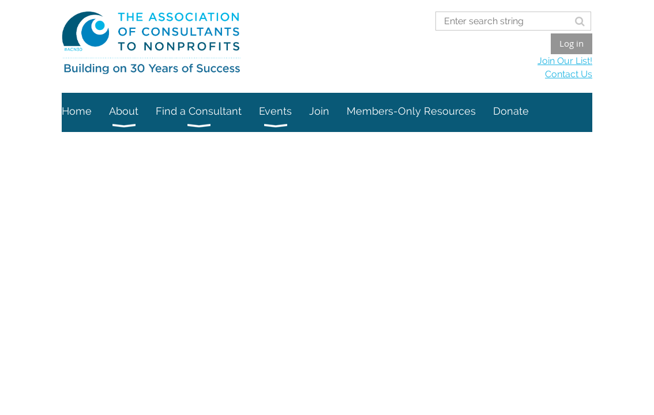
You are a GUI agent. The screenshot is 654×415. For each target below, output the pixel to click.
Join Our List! (565, 60)
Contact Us (568, 74)
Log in (571, 43)
